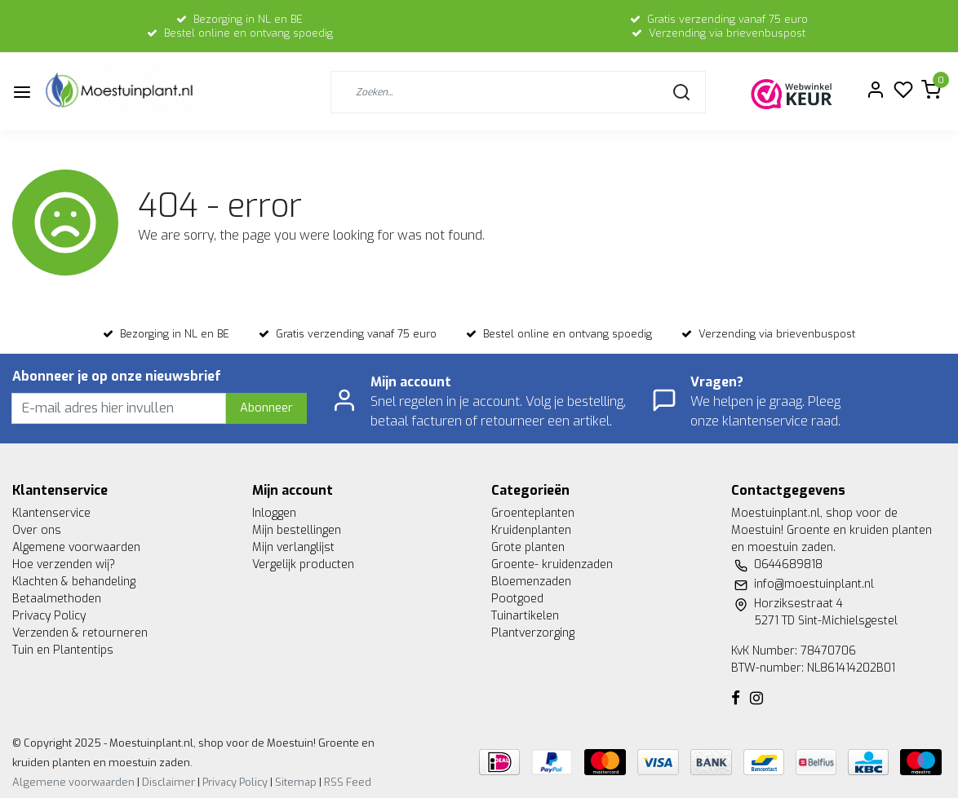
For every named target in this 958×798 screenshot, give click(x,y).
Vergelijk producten (303, 564)
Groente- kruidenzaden (552, 564)
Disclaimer (168, 782)
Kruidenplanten (531, 530)
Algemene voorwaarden (76, 547)
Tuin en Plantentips (62, 650)
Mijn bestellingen (296, 530)
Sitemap (296, 782)
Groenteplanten (532, 513)
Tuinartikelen (525, 616)
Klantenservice (51, 513)
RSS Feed (347, 782)
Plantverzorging (532, 633)
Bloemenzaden (531, 581)
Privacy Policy (49, 616)
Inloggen (274, 513)
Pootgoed (517, 598)
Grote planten (528, 547)
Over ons (36, 530)
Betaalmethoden (56, 598)
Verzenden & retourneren (80, 633)
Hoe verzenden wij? (63, 564)
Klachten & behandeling (73, 581)
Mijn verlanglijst (293, 547)
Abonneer (266, 408)
